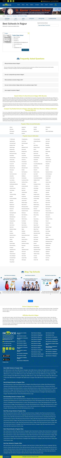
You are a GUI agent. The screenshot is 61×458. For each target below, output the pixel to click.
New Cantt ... (24, 216)
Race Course (12, 225)
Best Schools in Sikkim (36, 347)
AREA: (23, 19)
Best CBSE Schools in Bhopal (18, 375)
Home (18, 5)
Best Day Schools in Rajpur (8, 308)
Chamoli (35, 127)
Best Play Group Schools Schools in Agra (15, 426)
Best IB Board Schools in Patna (23, 391)
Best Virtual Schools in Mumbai (35, 432)
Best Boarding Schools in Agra (28, 408)
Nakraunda (48, 208)
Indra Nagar (48, 188)
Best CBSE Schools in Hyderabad (48, 370)
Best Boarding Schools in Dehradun (22, 404)
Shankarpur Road (49, 241)
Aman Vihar (24, 141)
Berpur (47, 149)
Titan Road (24, 255)
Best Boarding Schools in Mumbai (42, 400)
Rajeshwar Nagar (13, 229)
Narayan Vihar (48, 210)
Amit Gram (48, 141)
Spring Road (48, 245)
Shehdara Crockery (25, 243)
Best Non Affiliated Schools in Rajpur (44, 323)
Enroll (46, 5)
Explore (31, 5)
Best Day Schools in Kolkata (33, 445)
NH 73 (35, 216)
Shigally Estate (48, 243)
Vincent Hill (36, 259)
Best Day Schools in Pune (17, 447)
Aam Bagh (48, 139)
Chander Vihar (12, 161)
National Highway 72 (49, 212)
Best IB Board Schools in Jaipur (48, 390)
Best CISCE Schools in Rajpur (38, 321)
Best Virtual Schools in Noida (48, 438)
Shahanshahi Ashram (50, 239)
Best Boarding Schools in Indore (34, 402)
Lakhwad (11, 200)
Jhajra (11, 192)
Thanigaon (24, 253)
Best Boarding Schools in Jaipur (50, 404)
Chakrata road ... (25, 157)
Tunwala (35, 255)
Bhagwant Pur (12, 151)
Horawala (47, 184)
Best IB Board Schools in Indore (34, 388)
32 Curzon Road (37, 139)
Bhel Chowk (36, 153)
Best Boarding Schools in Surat (48, 402)
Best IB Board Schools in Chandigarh (37, 391)
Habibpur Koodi (36, 180)
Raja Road (11, 227)
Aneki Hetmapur (25, 143)
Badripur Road (12, 145)
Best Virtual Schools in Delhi (9, 431)
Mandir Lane (36, 202)
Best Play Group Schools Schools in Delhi (12, 413)
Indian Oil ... (24, 188)
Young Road (12, 261)
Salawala (23, 237)
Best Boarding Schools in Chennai (15, 400)
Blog (27, 5)
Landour (35, 200)
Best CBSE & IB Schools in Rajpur (16, 318)
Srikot (23, 247)
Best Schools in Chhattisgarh (52, 353)
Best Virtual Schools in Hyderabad (50, 431)
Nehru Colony (36, 214)
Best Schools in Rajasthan (36, 345)
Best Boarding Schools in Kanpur (10, 406)
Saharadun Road (37, 233)
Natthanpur (12, 214)
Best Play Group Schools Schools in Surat (42, 418)
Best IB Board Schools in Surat (47, 388)
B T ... (35, 143)
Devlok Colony (36, 167)
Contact (51, 5)
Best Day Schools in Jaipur (18, 451)
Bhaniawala (48, 151)
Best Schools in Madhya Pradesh (22, 358)
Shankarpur (36, 241)
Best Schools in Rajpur (22, 16)
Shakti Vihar (24, 241)
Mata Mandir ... (24, 204)
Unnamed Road (12, 257)
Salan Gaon (12, 237)
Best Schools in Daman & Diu (52, 341)
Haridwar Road (12, 182)
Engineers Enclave (49, 171)
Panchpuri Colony (49, 218)
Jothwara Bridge (13, 194)
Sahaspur (47, 233)
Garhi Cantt (24, 173)
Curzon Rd (12, 163)
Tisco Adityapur (12, 255)
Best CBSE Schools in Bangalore (21, 370)
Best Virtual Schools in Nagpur (48, 434)
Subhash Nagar (36, 247)
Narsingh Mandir (13, 212)
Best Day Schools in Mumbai (28, 447)
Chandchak (36, 159)
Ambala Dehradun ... (37, 141)
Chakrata (47, 155)
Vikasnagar (24, 259)
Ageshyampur (12, 141)
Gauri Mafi (36, 173)
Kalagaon (23, 194)
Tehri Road (24, 251)
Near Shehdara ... (25, 214)
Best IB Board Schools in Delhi (10, 384)
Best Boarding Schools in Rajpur (32, 308)
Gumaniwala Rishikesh (38, 178)
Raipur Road (36, 225)
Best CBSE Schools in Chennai (10, 372)
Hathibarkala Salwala (14, 184)
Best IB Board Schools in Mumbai (42, 386)
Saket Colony (48, 235)
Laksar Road (24, 200)
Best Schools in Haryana (22, 345)
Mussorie (35, 208)
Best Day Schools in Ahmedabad (41, 447)
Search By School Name (42, 23)
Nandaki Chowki (37, 210)
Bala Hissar (36, 145)
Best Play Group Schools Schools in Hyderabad (16, 414)
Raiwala (47, 225)
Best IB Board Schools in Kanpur (10, 391)
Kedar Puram (48, 196)
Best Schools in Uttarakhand (51, 349)
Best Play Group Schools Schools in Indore (24, 418)
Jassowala (48, 190)
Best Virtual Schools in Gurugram (35, 438)
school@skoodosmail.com (9, 341)
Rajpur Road (36, 229)
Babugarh (47, 143)
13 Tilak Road (12, 139)
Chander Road (48, 159)
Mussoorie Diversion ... (26, 208)
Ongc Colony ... (36, 218)
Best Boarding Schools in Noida (14, 408)
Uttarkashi (12, 133)
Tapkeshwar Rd (12, 249)
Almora (11, 127)
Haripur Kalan (48, 182)
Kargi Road (24, 196)
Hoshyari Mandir (25, 186)
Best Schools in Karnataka (22, 353)
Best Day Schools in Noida (27, 452)
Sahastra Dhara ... (13, 235)
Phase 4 (47, 220)
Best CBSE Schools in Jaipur (30, 375)
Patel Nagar (36, 220)
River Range (48, 231)
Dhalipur (47, 167)
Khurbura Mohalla (13, 198)
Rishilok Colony (36, 231)
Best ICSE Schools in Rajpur (19, 317)
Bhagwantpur (24, 151)
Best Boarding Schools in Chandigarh (38, 406)
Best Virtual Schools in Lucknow (10, 434)
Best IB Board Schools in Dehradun (21, 390)
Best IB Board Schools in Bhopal (35, 390)
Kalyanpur (47, 194)
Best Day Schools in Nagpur (36, 449)
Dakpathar (48, 163)
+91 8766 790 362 (7, 343)
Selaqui (11, 239)
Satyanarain (36, 237)
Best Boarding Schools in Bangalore (24, 398)
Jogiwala (47, 192)
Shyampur (23, 245)
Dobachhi (35, 169)
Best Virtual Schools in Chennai (10, 432)
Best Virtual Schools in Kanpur (47, 436)
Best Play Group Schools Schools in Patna (45, 422)
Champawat (48, 127)
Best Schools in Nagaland (36, 339)
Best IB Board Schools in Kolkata (38, 384)
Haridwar (23, 129)
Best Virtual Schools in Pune (22, 432)
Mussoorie (12, 208)
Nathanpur (24, 212)
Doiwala (47, 169)
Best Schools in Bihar (21, 341)
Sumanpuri (48, 247)
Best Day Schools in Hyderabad (46, 445)
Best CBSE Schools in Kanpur (43, 375)
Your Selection (6, 456)
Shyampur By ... (37, 245)
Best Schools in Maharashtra (23, 360)
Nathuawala (36, 212)
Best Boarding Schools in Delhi (10, 398)
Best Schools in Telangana (51, 355)
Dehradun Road (24, 167)
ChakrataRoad (36, 157)
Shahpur (11, 241)
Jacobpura (36, 190)
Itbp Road (23, 190)
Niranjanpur (12, 218)
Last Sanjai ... (48, 200)
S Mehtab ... (24, 233)
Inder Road (48, 186)
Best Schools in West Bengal (37, 356)
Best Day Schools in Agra (38, 452)
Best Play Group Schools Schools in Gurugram (30, 424)
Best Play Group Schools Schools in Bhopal (45, 420)
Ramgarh (47, 229)
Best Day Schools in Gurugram (15, 452)
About (23, 5)
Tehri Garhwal (36, 131)
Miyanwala (48, 204)
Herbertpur (24, 184)
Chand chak (48, 157)
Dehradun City (12, 167)
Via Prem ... (48, 257)
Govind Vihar (12, 178)
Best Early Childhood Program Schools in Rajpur (24, 321)
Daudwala (35, 165)
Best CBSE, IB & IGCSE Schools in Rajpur (30, 318)
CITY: (16, 19)
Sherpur (35, 243)
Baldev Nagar (12, 147)
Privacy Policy (5, 362)
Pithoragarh (12, 131)
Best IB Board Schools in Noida (14, 393)
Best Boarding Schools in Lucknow (20, 402)
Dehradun (15, 16)
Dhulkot (23, 169)
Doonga (11, 171)
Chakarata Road (37, 155)
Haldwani (47, 180)
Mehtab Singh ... (37, 204)
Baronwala (24, 149)
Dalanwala (24, 165)
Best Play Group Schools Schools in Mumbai (20, 416)
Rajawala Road (24, 227)
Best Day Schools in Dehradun (48, 449)
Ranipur (11, 231)
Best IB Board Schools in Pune (29, 386)
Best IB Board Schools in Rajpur (30, 317)
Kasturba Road (36, 196)
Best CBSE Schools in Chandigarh (14, 377)
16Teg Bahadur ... (25, 139)
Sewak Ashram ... (25, 239)
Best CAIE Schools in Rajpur (50, 321)
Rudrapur (11, 233)
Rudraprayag (24, 131)
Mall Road (11, 202)
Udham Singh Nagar (49, 131)
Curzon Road (24, 163)
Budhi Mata (12, 155)
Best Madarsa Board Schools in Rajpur (18, 323)
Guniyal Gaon (48, 178)
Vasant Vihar (24, 257)
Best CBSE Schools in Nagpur (45, 373)
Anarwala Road (12, 143)
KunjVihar (47, 198)
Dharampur (12, 169)
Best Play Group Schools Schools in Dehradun (27, 420)
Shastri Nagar (12, 243)
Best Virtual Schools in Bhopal (21, 436)
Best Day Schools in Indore (13, 449)
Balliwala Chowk (25, 147)
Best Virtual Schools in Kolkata (36, 431)
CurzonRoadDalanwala (38, 163)
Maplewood (12, 204)
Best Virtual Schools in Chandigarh (21, 438)
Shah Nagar (36, 239)
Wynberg (47, 259)
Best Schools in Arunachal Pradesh (22, 338)
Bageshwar (24, 127)
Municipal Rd (36, 206)
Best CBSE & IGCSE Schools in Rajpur (45, 318)
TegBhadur (12, 251)
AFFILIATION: (41, 19)
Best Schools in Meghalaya (36, 335)
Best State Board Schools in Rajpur (43, 317)
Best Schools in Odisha (36, 341)
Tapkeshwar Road (25, 249)
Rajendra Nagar (49, 227)
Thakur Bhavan (12, 253)
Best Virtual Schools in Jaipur (34, 436)
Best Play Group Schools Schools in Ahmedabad (39, 416)
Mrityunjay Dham (25, 206)
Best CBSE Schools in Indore (20, 373)
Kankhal (11, 196)
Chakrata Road (12, 157)
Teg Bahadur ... (48, 249)
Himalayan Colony (37, 184)
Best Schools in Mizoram (36, 337)
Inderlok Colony (12, 188)
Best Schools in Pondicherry (51, 337)
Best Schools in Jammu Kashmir (22, 351)
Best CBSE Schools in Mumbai (34, 372)
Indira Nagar (36, 188)
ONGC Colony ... (25, 218)
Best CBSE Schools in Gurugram (28, 377)
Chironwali (36, 161)
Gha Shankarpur (49, 173)
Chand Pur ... (24, 159)
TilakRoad (47, 253)
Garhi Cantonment (13, 173)
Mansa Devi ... (48, 202)
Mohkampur (12, 206)
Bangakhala (48, 147)
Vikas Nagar (12, 259)
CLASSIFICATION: (52, 19)
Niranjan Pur (48, 216)
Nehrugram (48, 214)
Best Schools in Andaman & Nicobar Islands (51, 347)
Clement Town (48, 161)
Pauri (47, 129)
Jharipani (35, 192)
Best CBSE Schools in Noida (41, 377)
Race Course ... (24, 225)
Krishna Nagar (36, 198)
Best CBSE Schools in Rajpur (8, 317)
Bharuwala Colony (13, 153)
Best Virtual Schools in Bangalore (22, 431)
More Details (25, 49)
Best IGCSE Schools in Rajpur (47, 320)
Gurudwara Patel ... (25, 180)
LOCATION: (7, 19)
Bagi (22, 145)
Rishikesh (23, 231)
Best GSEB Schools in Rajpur (31, 323)
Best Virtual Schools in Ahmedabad (49, 432)
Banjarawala (12, 149)
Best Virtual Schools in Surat (35, 434)
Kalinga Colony (36, 194)
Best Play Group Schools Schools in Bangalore (30, 413)
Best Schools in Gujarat (21, 343)
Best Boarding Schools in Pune (29, 400)
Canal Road (24, 155)
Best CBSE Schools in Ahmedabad (48, 372)
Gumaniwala (24, 178)
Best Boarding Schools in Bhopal (36, 404)
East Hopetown (24, 171)
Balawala (47, 145)
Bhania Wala (36, 151)
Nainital (35, 129)
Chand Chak (12, 159)
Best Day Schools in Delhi (9, 445)
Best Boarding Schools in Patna (23, 406)
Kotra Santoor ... (25, 198)
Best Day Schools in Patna (41, 451)
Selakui (47, 237)
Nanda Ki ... (12, 210)
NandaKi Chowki (25, 210)
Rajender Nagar (36, 227)
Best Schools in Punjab (36, 343)
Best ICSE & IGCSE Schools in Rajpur (34, 320)
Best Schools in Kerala (21, 355)
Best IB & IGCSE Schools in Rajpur (20, 320)
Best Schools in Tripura (36, 351)
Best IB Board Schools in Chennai (15, 386)
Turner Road (48, 255)
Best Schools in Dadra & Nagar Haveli (52, 344)
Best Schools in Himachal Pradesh (22, 348)
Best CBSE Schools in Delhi (9, 370)
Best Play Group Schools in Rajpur (19, 308)
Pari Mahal (24, 220)
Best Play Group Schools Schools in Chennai (36, 414)
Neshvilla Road (12, 216)
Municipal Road (48, 206)
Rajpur (23, 229)
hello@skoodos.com (46, 1)
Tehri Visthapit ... (37, 251)
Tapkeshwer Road (37, 249)
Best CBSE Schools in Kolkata (35, 370)
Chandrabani (24, 161)
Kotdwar (23, 133)
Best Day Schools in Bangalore (21, 445)
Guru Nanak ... (12, 180)
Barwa (35, 149)
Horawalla (11, 186)
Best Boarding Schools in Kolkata (38, 398)
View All (30, 301)
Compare (37, 5)
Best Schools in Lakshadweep (52, 339)
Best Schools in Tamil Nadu (37, 349)
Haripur (35, 182)
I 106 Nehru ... (36, 186)
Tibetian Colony (36, 253)
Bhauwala (23, 153)
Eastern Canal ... (37, 171)
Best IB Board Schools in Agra (27, 393)
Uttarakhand (9, 16)
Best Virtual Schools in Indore (23, 434)
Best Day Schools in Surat (24, 449)
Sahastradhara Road (25, 235)
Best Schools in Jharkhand (51, 351)
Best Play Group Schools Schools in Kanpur (28, 422)
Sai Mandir (36, 235)
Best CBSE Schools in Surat (32, 373)
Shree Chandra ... (13, 245)
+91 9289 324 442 (7, 345)
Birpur (47, 153)
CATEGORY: (31, 19)
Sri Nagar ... (12, 247)
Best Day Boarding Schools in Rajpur (46, 308)
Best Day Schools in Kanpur (30, 451)
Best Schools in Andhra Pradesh (21, 333)
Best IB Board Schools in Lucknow (20, 388)
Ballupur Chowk (37, 147)
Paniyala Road (12, 220)
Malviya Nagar (24, 202)
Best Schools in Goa (50, 335)
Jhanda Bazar (24, 192)
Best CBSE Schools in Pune (21, 372)
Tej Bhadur (48, 251)
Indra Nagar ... (12, 190)
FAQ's (42, 5)
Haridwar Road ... (25, 182)
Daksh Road (12, 165)
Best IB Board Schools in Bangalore (23, 384)
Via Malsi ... (36, 257)
